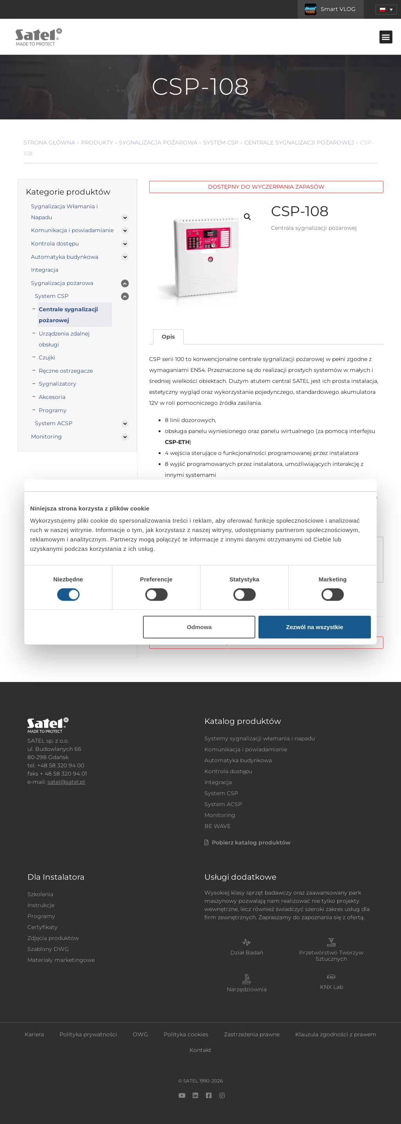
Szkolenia (40, 894)
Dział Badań (246, 952)
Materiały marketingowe (61, 959)
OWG (140, 1034)
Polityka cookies (186, 1034)
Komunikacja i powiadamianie (72, 230)
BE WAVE (217, 826)
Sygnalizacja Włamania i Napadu (64, 212)
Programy (53, 410)
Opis (168, 336)
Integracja (44, 269)
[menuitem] (386, 9)
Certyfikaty (42, 927)
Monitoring (46, 436)
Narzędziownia (247, 989)
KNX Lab (331, 986)
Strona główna (49, 142)
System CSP (220, 142)
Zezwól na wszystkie (314, 627)
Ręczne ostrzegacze (66, 370)
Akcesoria (52, 397)
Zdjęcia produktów (53, 938)
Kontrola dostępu (55, 243)
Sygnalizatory (57, 383)
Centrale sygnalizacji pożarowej (299, 142)
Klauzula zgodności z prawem (335, 1034)
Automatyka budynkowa (64, 256)
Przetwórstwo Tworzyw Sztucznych (331, 956)
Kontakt (200, 1050)
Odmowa (199, 627)
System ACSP (53, 423)
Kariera (34, 1034)
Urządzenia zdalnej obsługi (64, 339)
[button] (386, 37)
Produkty (97, 142)
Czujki (47, 357)
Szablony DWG (48, 949)
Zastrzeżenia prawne (252, 1034)
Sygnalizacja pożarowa (158, 142)
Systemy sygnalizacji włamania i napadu (259, 738)
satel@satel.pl (66, 781)
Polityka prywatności (88, 1034)
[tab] (168, 337)
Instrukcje (40, 905)
